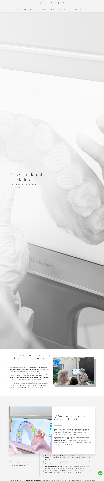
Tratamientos (54, 9)
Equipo (44, 9)
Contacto (73, 9)
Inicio (18, 9)
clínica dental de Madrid (80, 440)
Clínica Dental (28, 9)
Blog (65, 9)
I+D (37, 9)
